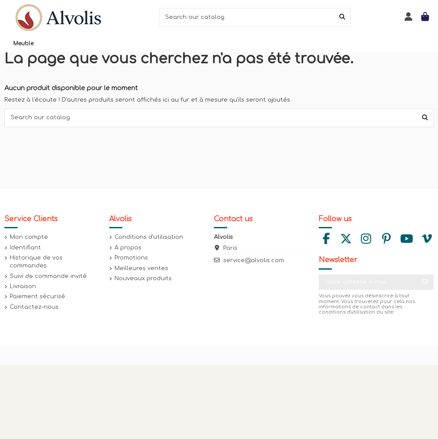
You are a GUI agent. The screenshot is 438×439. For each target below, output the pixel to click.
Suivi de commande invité (48, 276)
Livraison (23, 286)
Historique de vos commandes (36, 262)
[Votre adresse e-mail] (368, 282)
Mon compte (29, 237)
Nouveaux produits (143, 278)
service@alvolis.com (253, 260)
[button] (23, 43)
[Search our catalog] (342, 17)
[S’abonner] (425, 282)
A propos (127, 248)
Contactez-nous (34, 307)
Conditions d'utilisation (148, 237)
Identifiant (25, 248)
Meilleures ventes (141, 268)
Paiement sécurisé (37, 296)
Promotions (131, 258)
